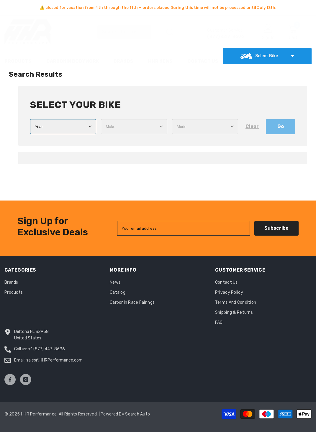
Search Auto (137, 414)
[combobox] (129, 32)
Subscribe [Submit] (276, 228)
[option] (158, 7)
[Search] (137, 32)
